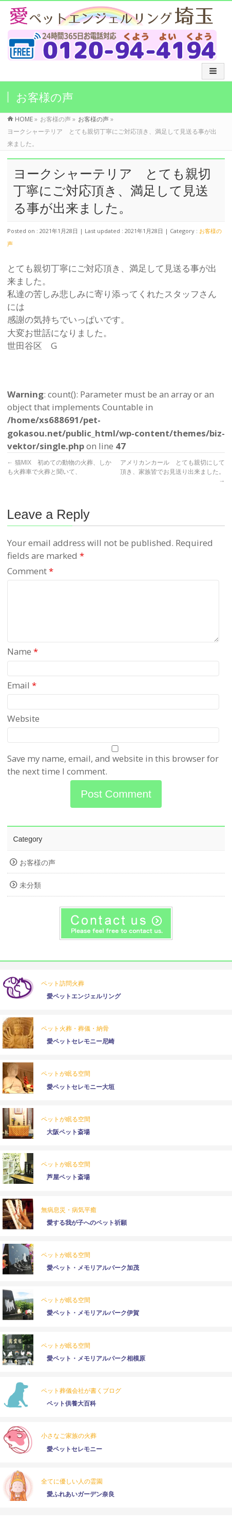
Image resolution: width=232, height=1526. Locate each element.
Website (23, 731)
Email (21, 697)
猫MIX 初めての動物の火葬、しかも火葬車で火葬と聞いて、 (59, 467)
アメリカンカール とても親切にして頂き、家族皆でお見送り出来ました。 (172, 471)
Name (22, 664)
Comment (30, 571)
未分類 (30, 897)
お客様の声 (37, 875)
